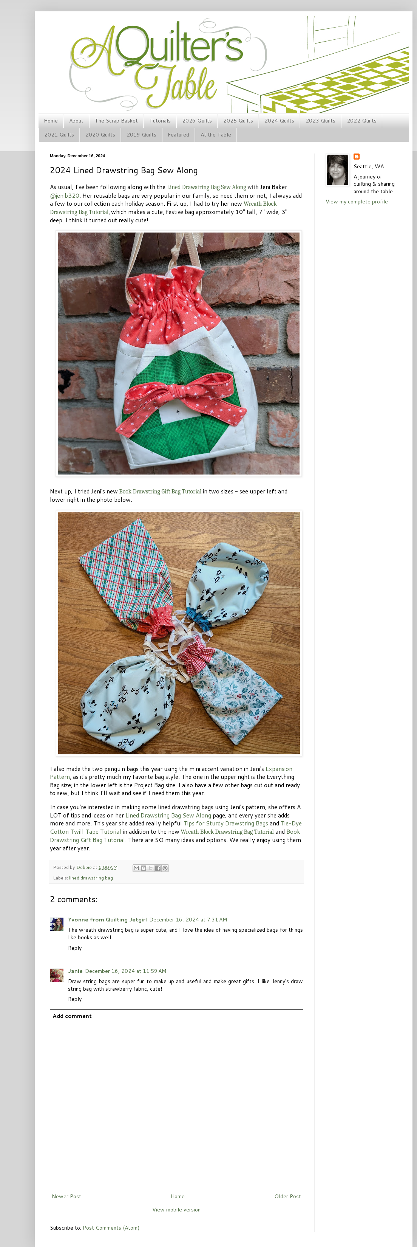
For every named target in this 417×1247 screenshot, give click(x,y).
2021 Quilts (59, 134)
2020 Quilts (100, 134)
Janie (75, 971)
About (76, 120)
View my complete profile (357, 201)
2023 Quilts (320, 120)
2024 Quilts (279, 120)
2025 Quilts (238, 120)
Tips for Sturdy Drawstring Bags (226, 823)
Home (51, 120)
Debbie (84, 867)
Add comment (72, 1016)
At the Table (216, 134)
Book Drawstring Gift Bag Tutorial (160, 491)
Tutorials (160, 120)
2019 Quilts (141, 134)
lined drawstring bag (91, 877)
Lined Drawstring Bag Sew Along (168, 815)
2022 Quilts (362, 120)
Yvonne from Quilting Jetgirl (107, 919)
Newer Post (66, 1196)
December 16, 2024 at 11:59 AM (125, 971)
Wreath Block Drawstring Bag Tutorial (227, 831)
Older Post (287, 1196)
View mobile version (176, 1209)
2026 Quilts (197, 120)
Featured (178, 134)
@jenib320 (64, 195)
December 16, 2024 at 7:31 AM (188, 919)
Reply (75, 948)
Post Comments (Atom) (111, 1227)
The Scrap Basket (116, 120)
